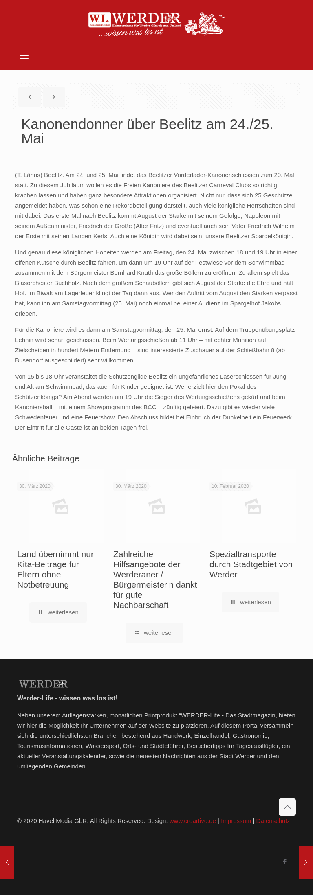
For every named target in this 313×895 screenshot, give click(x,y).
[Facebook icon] (285, 861)
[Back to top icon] (287, 807)
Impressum (236, 820)
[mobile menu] (24, 59)
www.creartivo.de (193, 820)
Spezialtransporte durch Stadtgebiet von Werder (251, 564)
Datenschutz (273, 820)
